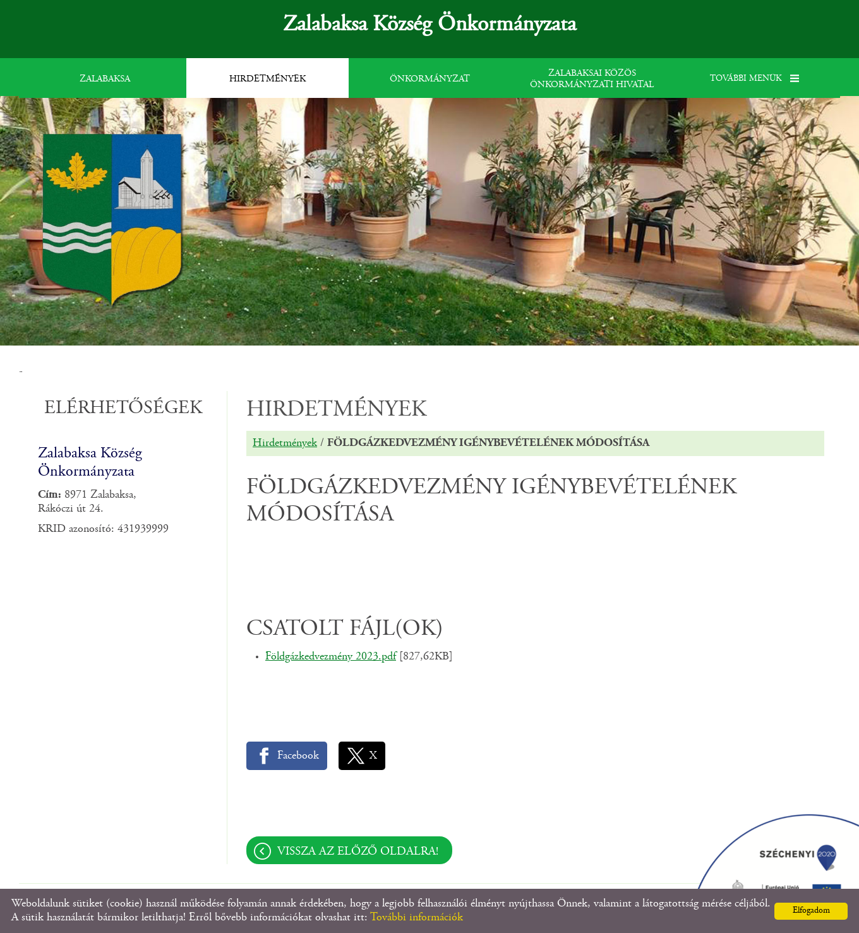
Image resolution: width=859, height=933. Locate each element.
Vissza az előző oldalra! (357, 852)
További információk (416, 918)
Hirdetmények (285, 443)
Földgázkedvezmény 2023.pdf (330, 657)
